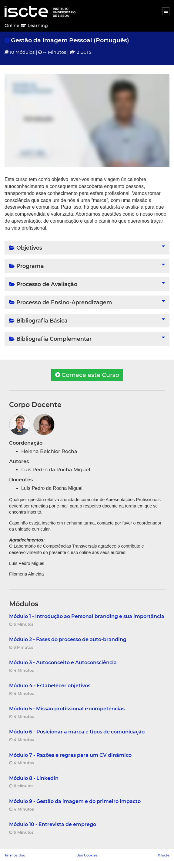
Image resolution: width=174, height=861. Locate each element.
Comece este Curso (87, 374)
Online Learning (26, 25)
